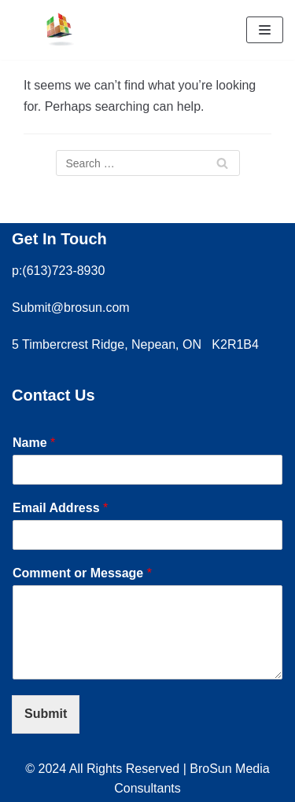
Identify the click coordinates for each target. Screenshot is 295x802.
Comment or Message (82, 573)
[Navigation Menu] (264, 29)
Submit (45, 713)
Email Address (60, 508)
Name (34, 442)
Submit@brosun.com (71, 307)
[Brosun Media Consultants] (59, 30)
